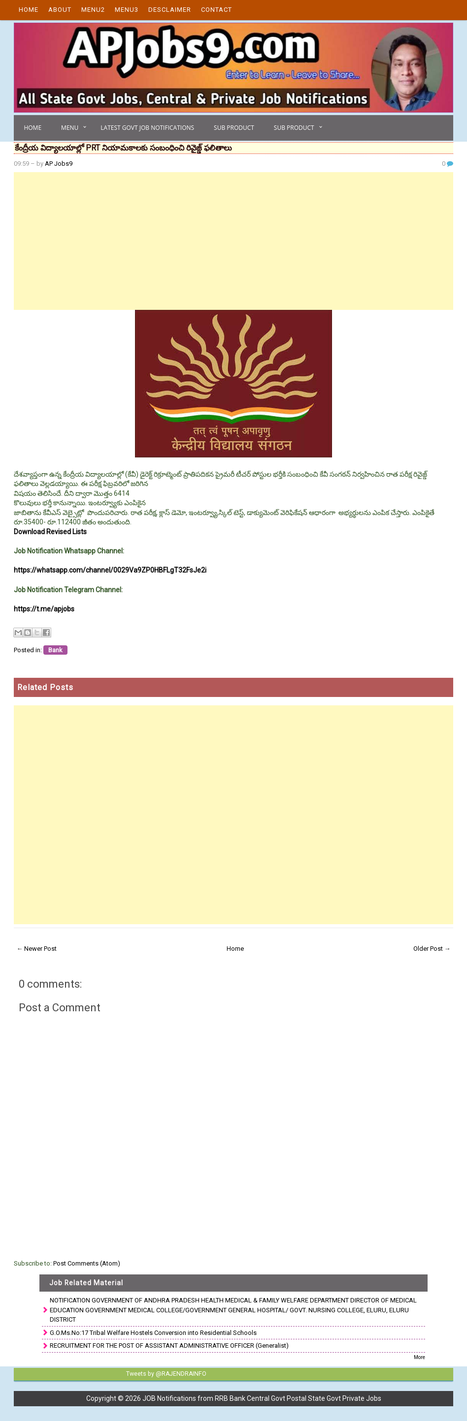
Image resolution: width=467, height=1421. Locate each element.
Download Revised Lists (50, 532)
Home (28, 9)
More (419, 1357)
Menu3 (126, 9)
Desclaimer (169, 9)
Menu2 (93, 9)
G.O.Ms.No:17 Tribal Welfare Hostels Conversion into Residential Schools (153, 1332)
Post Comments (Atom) (86, 1263)
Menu (69, 127)
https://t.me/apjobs (44, 609)
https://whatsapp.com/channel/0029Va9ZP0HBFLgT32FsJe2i (110, 570)
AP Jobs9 (58, 163)
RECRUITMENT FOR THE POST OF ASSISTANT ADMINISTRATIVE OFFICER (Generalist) (169, 1345)
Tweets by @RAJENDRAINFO (165, 1373)
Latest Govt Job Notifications (147, 127)
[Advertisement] (233, 241)
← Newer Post (36, 948)
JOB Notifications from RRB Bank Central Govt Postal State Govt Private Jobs (261, 1398)
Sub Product (234, 127)
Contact (216, 9)
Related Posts (45, 687)
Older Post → (432, 948)
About (59, 9)
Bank (55, 650)
